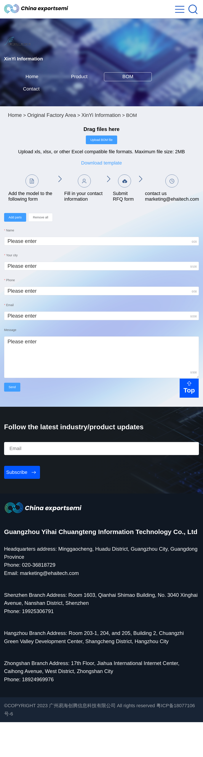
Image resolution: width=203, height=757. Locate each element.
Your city (12, 288)
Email (10, 338)
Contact (39, 114)
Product (101, 98)
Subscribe (16, 507)
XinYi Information (101, 145)
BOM (163, 98)
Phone (10, 313)
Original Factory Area (51, 145)
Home (39, 98)
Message (10, 363)
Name (10, 263)
